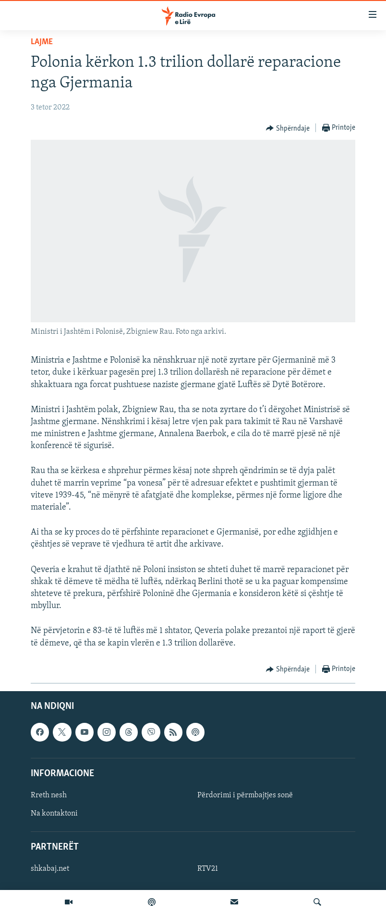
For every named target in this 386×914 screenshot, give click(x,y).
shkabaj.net (50, 869)
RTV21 (207, 869)
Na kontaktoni (54, 813)
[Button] (288, 128)
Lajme (42, 42)
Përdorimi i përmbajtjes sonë (245, 795)
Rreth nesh (49, 795)
